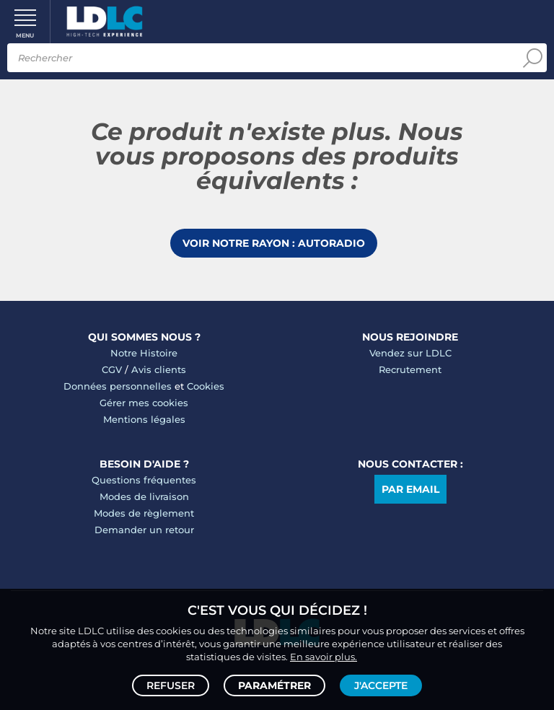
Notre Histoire (143, 353)
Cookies (205, 386)
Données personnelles (117, 386)
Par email (410, 489)
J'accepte (381, 685)
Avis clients (158, 369)
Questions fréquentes (144, 480)
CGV (112, 369)
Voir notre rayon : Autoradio (274, 243)
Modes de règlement (144, 513)
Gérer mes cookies (144, 402)
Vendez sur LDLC (410, 353)
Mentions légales (144, 419)
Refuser (170, 685)
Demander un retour (144, 529)
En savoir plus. (323, 656)
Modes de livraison (144, 496)
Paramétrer (274, 685)
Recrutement (410, 369)
